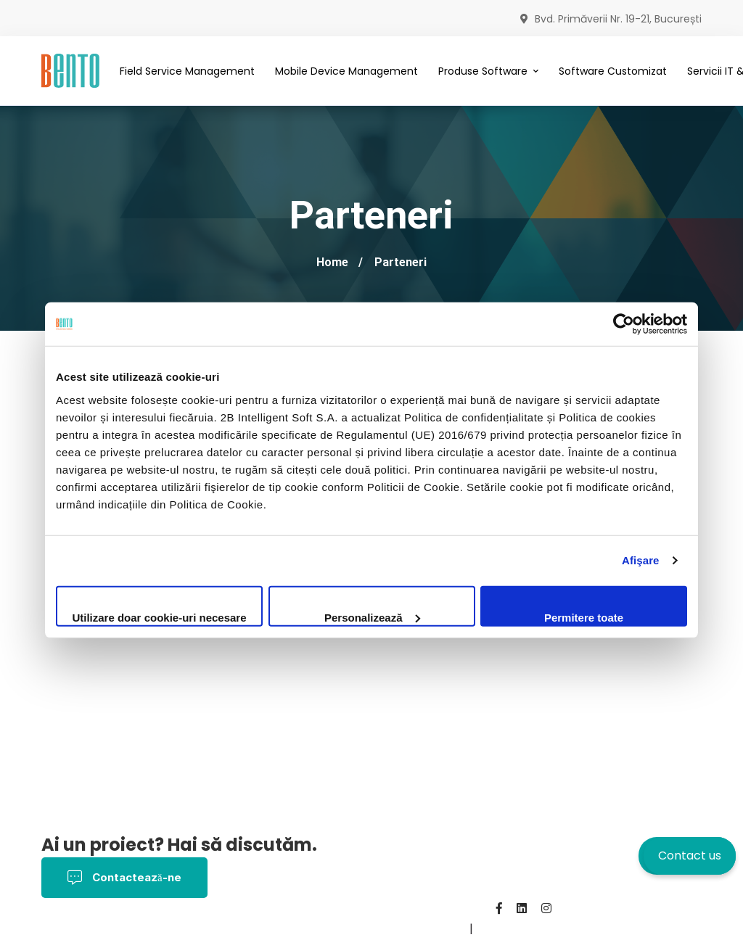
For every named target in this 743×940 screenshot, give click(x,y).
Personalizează (372, 617)
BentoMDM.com (422, 928)
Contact (348, 928)
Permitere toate (583, 617)
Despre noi (285, 928)
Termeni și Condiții (92, 928)
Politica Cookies (198, 928)
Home (332, 262)
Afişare (641, 560)
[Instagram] (546, 908)
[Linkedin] (522, 908)
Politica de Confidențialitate (361, 908)
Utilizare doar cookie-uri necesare (159, 617)
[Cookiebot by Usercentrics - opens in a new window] (623, 324)
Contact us (689, 855)
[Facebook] (499, 908)
